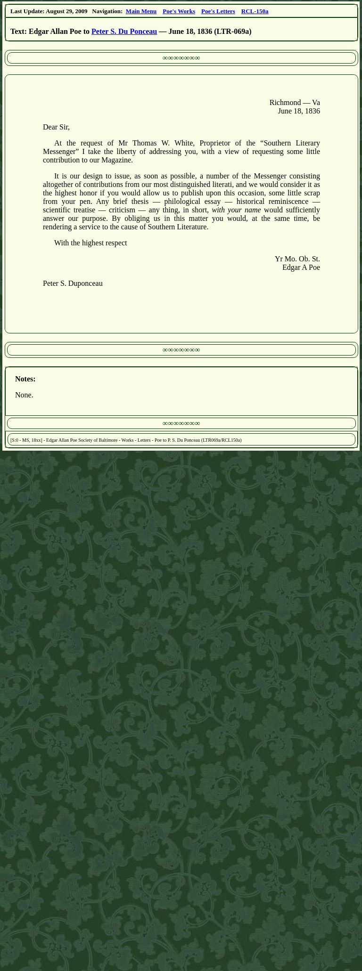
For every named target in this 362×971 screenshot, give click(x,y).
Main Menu (141, 11)
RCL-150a (255, 11)
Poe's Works (179, 11)
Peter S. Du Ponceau (124, 31)
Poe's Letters (218, 11)
